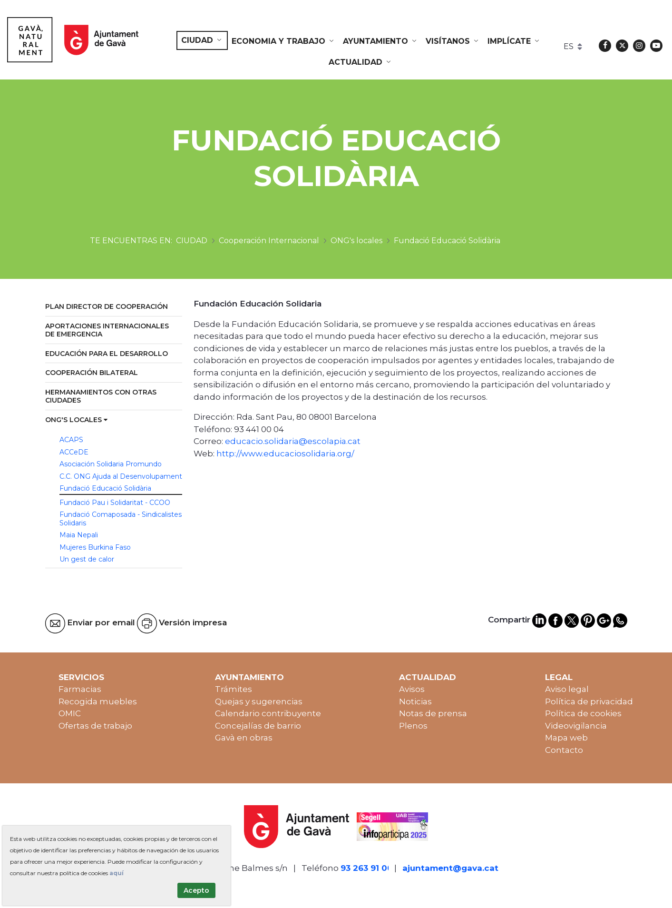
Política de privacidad (589, 701)
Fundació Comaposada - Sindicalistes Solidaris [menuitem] (120, 518)
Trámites (233, 689)
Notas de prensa (433, 713)
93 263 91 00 (367, 868)
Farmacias (79, 689)
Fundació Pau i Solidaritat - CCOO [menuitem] (114, 502)
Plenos (413, 725)
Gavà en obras (244, 737)
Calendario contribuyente (268, 713)
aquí (116, 873)
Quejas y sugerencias (258, 701)
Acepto (196, 890)
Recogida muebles (97, 701)
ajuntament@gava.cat (450, 868)
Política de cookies (583, 713)
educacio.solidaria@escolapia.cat (292, 441)
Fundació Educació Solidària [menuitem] (105, 488)
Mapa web (566, 737)
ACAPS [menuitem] (71, 439)
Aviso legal (567, 689)
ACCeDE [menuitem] (73, 452)
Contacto (564, 750)
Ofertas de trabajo (95, 725)
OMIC (69, 713)
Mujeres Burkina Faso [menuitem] (95, 547)
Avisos (412, 689)
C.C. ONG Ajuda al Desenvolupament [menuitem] (120, 476)
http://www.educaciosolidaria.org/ (285, 453)
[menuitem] (202, 40)
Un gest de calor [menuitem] (86, 559)
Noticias (415, 701)
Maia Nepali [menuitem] (78, 535)
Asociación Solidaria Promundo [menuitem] (110, 464)
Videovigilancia (576, 725)
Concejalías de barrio (258, 725)
